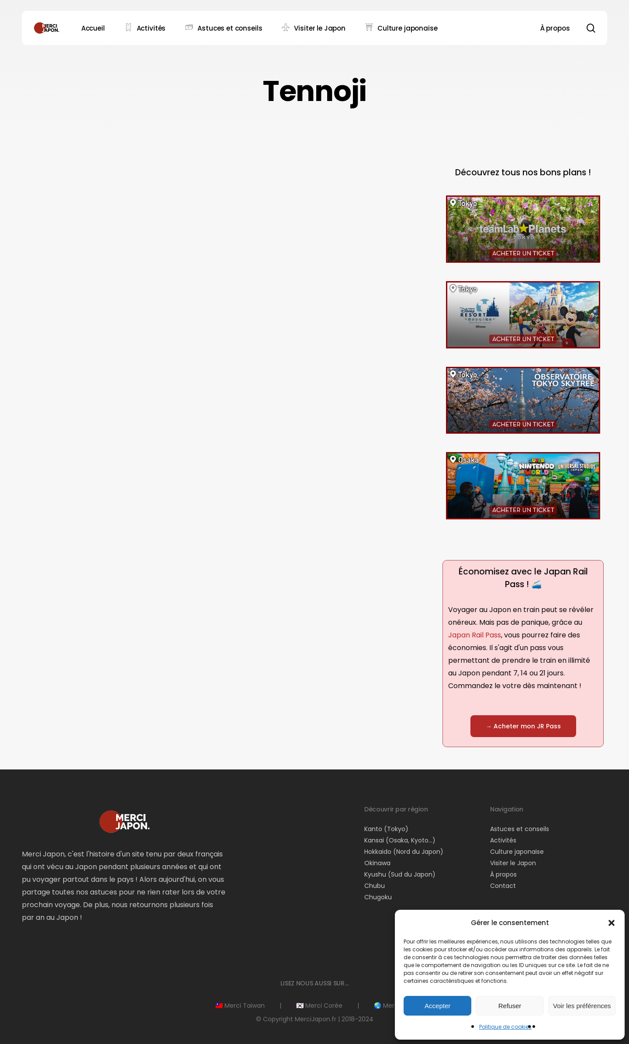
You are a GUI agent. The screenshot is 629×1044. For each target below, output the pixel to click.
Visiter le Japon (513, 863)
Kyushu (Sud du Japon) (399, 874)
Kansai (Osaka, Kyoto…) (399, 840)
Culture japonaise (517, 852)
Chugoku (378, 897)
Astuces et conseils (519, 829)
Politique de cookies (505, 1026)
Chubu (374, 886)
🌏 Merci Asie (394, 1005)
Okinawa (377, 863)
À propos (503, 874)
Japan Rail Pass (474, 635)
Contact (503, 886)
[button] (611, 923)
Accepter (437, 1005)
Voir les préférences (582, 1005)
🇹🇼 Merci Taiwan (240, 1005)
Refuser (510, 1005)
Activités (503, 840)
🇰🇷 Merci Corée (319, 1005)
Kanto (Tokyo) (386, 829)
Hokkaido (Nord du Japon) (403, 852)
